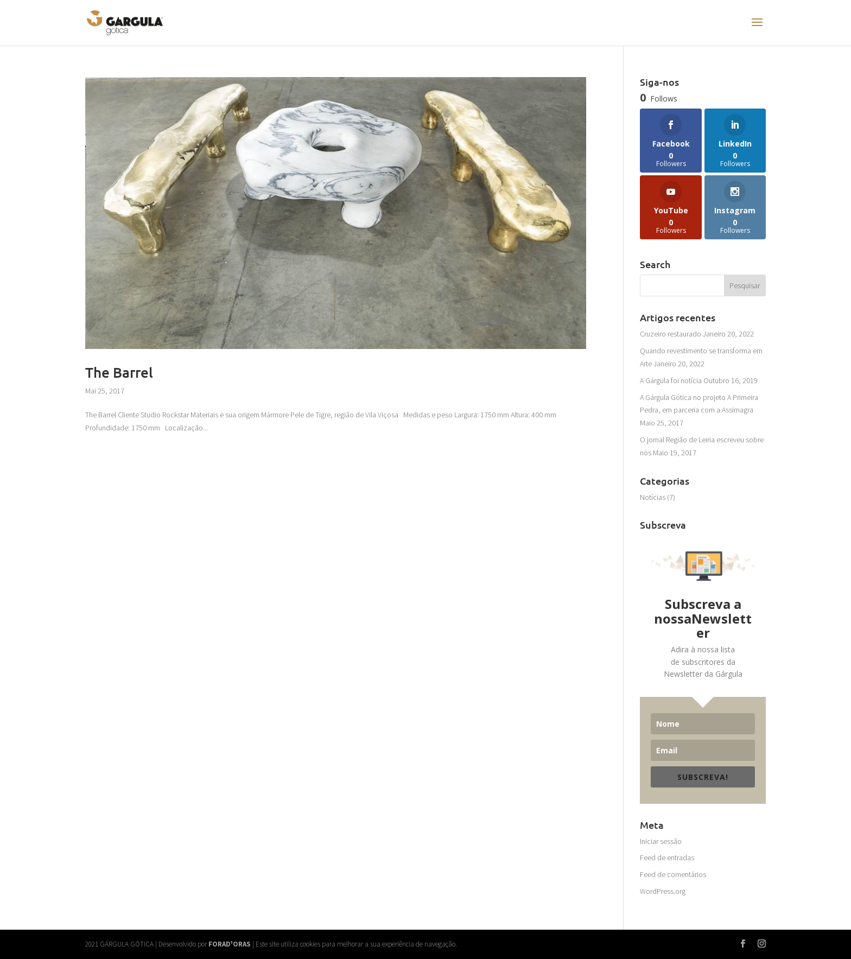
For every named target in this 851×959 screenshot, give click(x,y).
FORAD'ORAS (229, 944)
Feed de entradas (667, 857)
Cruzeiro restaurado (670, 334)
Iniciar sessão (661, 841)
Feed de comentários (673, 874)
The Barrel (119, 372)
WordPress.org (662, 891)
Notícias (652, 497)
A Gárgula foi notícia (671, 380)
